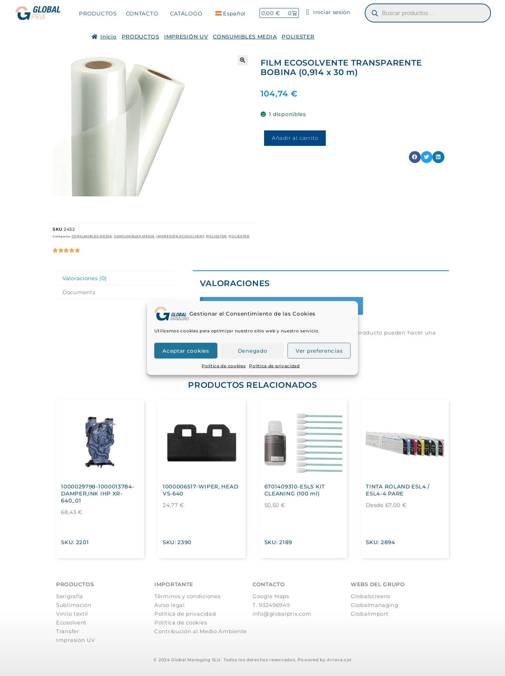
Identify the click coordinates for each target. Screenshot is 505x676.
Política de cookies (223, 366)
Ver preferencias (319, 350)
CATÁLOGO (186, 13)
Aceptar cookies (185, 350)
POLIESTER (298, 36)
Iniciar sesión (328, 12)
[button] (242, 60)
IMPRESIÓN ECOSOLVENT (180, 236)
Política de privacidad (274, 366)
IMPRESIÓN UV (186, 36)
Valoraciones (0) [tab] (84, 278)
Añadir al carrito (295, 138)
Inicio (108, 36)
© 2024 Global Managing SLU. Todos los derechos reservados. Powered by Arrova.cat (252, 659)
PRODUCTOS (97, 13)
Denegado (253, 350)
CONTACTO (142, 13)
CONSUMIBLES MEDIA (245, 36)
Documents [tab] (78, 292)
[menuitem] (230, 13)
